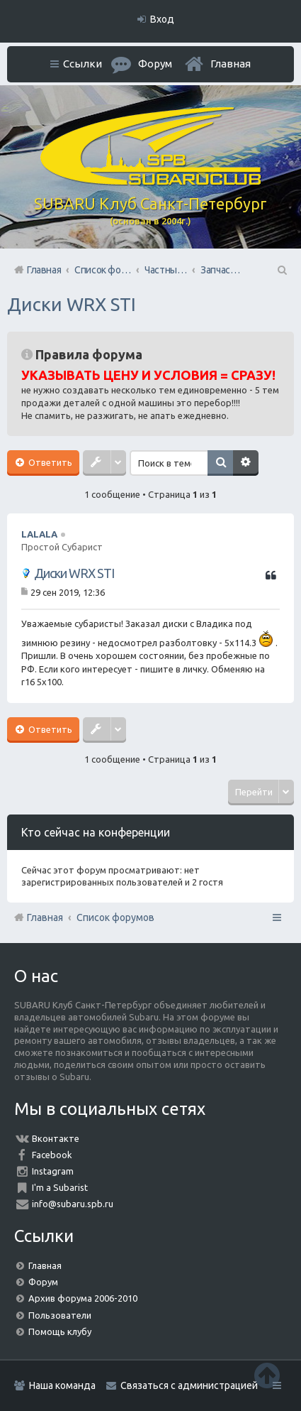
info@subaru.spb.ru (72, 1204)
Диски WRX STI (71, 304)
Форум (43, 1282)
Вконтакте (55, 1138)
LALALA (39, 534)
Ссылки (82, 64)
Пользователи (59, 1315)
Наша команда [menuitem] (62, 1385)
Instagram (53, 1171)
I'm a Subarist (60, 1187)
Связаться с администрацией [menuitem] (189, 1385)
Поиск (220, 463)
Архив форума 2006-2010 (82, 1298)
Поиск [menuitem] (281, 269)
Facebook (52, 1155)
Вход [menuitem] (162, 19)
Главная (230, 64)
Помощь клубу (59, 1331)
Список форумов (115, 917)
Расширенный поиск (246, 463)
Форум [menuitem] (155, 64)
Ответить (49, 462)
